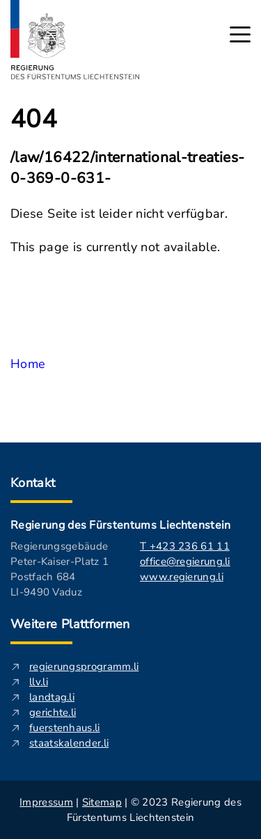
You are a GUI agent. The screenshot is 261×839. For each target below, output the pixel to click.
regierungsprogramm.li (84, 666)
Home (27, 363)
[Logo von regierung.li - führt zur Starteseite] (75, 39)
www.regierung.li (181, 577)
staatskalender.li (69, 743)
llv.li (38, 682)
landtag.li (51, 697)
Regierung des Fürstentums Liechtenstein (120, 525)
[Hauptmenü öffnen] (240, 34)
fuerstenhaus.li (64, 728)
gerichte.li (52, 712)
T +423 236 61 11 (185, 546)
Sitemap (102, 802)
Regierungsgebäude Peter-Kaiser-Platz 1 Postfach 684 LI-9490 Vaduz (59, 569)
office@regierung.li (185, 561)
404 (33, 119)
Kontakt (33, 482)
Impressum (46, 802)
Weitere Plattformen (70, 624)
